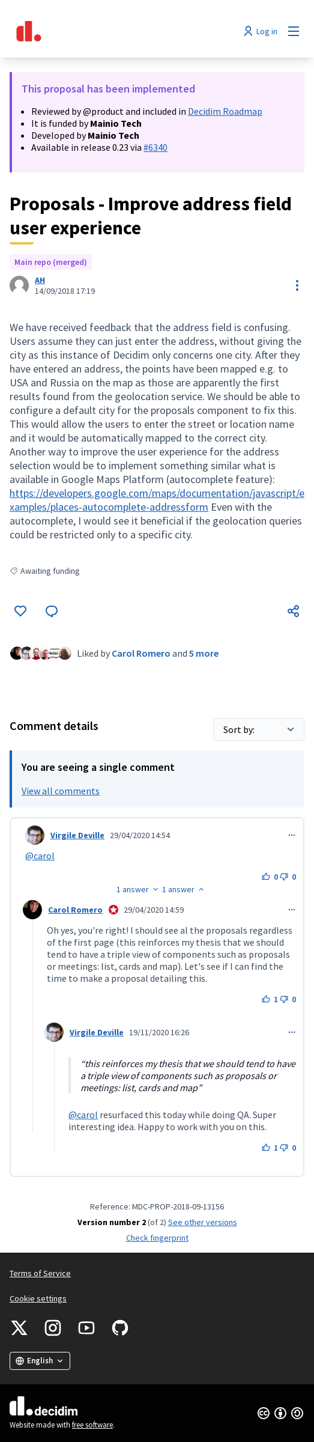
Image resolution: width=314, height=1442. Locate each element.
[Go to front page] (119, 31)
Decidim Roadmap (225, 111)
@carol (40, 856)
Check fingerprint (157, 1237)
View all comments (61, 791)
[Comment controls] (292, 835)
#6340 (155, 147)
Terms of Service (40, 1273)
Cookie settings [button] (38, 1298)
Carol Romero (141, 653)
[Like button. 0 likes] (270, 876)
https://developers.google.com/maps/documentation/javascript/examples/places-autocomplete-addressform (157, 500)
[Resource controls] (297, 285)
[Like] (20, 611)
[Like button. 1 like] (270, 999)
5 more (204, 653)
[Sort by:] (258, 729)
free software (92, 1425)
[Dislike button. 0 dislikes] (288, 876)
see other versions (202, 1222)
